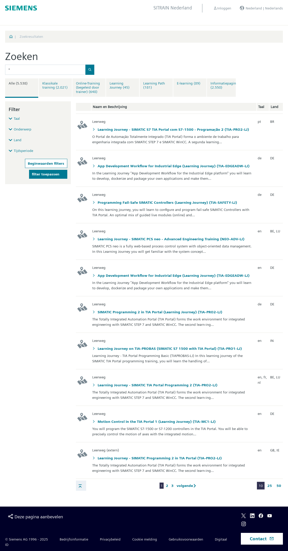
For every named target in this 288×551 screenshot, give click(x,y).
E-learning (188, 83)
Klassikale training (55, 85)
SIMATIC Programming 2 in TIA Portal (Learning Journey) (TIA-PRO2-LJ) (159, 312)
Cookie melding (144, 539)
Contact (262, 538)
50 (279, 486)
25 (269, 486)
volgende (187, 486)
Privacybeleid (110, 539)
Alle (18, 83)
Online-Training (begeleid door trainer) (88, 87)
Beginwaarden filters (46, 163)
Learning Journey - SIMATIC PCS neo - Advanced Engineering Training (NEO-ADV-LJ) (170, 239)
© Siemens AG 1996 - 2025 (26, 539)
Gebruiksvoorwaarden (186, 539)
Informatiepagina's (225, 85)
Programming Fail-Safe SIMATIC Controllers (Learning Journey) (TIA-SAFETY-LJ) (167, 202)
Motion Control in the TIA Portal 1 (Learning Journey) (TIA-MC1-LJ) (156, 422)
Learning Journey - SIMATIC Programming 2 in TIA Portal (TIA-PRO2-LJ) (159, 458)
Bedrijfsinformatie (74, 539)
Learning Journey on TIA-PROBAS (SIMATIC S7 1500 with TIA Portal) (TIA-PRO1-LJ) (169, 348)
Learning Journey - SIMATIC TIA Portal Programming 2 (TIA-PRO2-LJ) (157, 385)
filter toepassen (45, 174)
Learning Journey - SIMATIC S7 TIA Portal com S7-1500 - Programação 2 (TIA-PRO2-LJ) (173, 129)
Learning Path (154, 85)
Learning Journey (119, 85)
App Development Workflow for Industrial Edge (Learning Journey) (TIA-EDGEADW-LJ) (173, 166)
